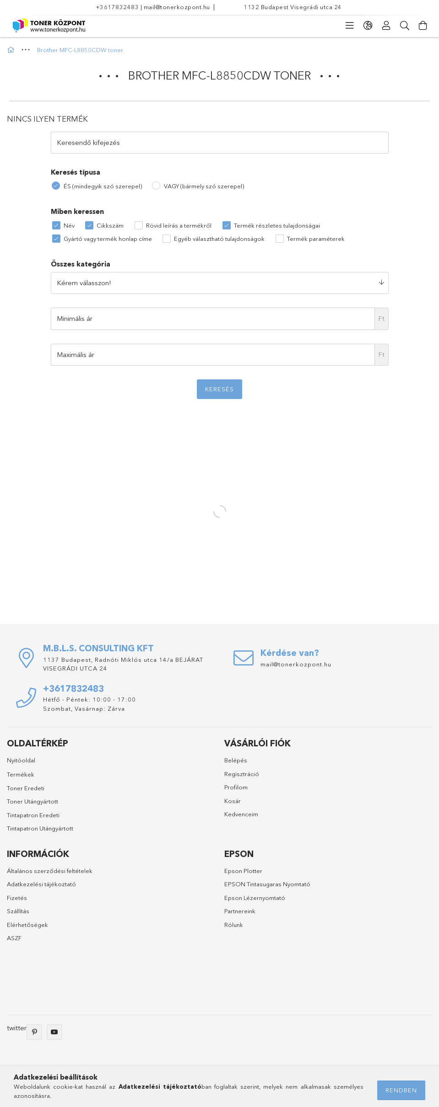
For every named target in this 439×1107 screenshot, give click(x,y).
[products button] (350, 25)
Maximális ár (75, 354)
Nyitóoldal (21, 760)
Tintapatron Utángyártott (40, 828)
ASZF (14, 938)
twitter (17, 1027)
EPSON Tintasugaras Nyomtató (267, 884)
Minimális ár (74, 318)
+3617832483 (117, 7)
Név (69, 225)
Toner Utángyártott (32, 801)
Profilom (236, 787)
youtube (54, 1032)
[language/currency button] (368, 25)
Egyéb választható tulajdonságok (219, 238)
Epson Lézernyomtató (254, 897)
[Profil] (386, 25)
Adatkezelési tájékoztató (41, 884)
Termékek (20, 774)
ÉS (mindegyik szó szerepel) (103, 186)
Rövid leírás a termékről (178, 225)
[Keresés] (405, 25)
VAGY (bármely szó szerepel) (204, 186)
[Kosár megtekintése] (423, 25)
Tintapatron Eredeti (33, 815)
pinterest (34, 1032)
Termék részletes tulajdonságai (277, 225)
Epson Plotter (243, 870)
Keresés (219, 389)
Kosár (232, 800)
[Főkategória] (12, 49)
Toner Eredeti (25, 788)
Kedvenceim (241, 814)
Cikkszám (110, 225)
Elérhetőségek (27, 924)
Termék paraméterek (316, 238)
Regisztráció (241, 773)
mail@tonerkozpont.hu (177, 7)
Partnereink (239, 911)
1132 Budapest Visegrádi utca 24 (293, 7)
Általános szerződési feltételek (49, 870)
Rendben (401, 1090)
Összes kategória (80, 264)
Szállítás (18, 911)
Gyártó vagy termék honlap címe (108, 238)
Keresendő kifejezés (88, 142)
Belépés (235, 760)
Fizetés (17, 897)
